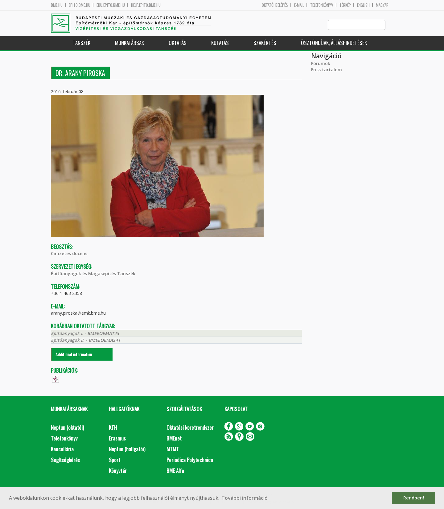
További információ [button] (244, 498)
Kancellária (62, 449)
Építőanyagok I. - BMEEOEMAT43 (85, 334)
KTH (113, 428)
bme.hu (57, 5)
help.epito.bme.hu (146, 5)
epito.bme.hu (79, 5)
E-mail (299, 5)
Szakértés (264, 43)
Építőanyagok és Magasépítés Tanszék (93, 274)
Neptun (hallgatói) (127, 449)
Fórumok (320, 64)
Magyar (382, 5)
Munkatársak (129, 43)
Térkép (345, 5)
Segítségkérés (65, 460)
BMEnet (174, 438)
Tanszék (81, 43)
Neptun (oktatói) (67, 428)
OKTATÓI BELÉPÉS (275, 5)
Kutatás (220, 43)
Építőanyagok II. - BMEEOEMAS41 (85, 340)
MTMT (172, 449)
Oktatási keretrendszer (190, 428)
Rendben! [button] (413, 498)
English (363, 5)
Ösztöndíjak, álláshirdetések (334, 43)
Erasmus (117, 438)
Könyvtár (118, 471)
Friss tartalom (326, 70)
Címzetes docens (69, 254)
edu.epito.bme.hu (111, 5)
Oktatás (178, 43)
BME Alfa (175, 471)
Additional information (74, 354)
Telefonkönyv (321, 5)
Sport (114, 460)
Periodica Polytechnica (189, 460)
